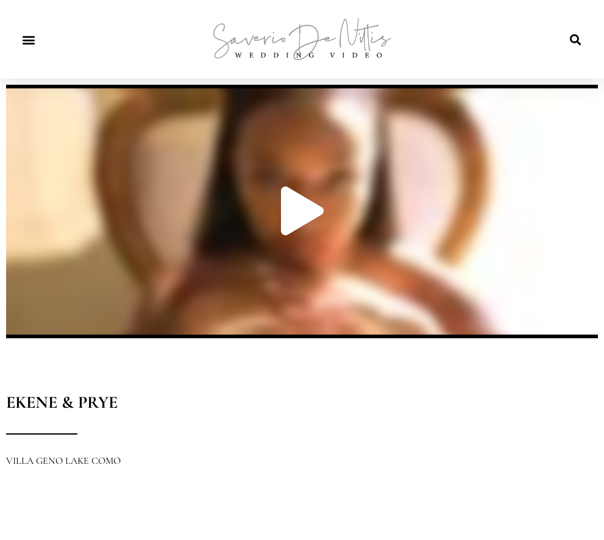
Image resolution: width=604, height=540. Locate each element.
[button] (28, 39)
